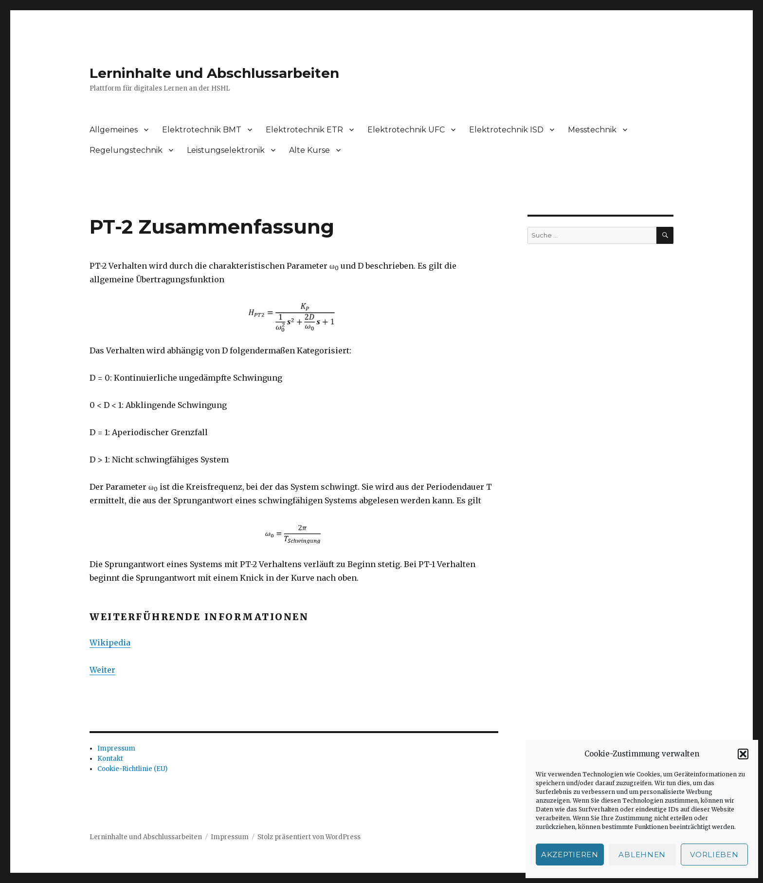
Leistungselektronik (226, 150)
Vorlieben (714, 854)
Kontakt (110, 758)
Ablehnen (642, 854)
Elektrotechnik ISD (506, 129)
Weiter (102, 670)
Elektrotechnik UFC (406, 129)
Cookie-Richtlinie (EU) (132, 769)
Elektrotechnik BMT (201, 129)
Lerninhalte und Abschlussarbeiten (214, 73)
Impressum (116, 748)
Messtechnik (592, 129)
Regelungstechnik (126, 150)
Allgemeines (114, 129)
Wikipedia (110, 642)
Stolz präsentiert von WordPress (309, 837)
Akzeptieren (570, 854)
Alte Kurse (309, 150)
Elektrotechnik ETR (304, 129)
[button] (743, 754)
